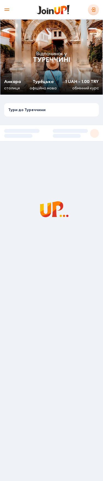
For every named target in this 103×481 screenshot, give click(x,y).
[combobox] (51, 110)
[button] (51, 133)
